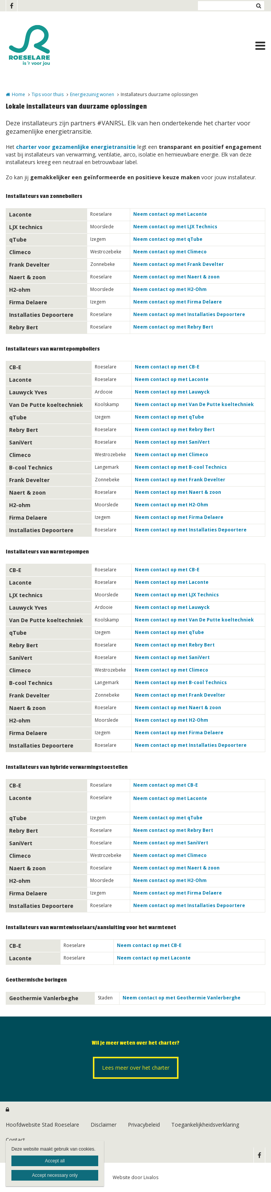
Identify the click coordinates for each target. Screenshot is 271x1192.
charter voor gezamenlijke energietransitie (76, 146)
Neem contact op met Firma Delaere (177, 302)
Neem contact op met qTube (167, 239)
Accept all (55, 1161)
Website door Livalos (135, 1177)
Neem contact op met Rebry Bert (173, 327)
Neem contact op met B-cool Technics (181, 467)
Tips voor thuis (48, 94)
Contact (15, 1139)
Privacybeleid (144, 1124)
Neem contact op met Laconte (170, 214)
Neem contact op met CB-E (167, 367)
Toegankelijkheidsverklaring (205, 1124)
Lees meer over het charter (135, 1067)
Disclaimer (103, 1124)
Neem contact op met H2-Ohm (170, 289)
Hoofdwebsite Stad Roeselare (42, 1124)
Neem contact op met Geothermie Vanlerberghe (182, 997)
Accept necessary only (55, 1175)
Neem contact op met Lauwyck (172, 392)
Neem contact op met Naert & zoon (176, 276)
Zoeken (258, 5)
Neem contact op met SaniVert (172, 442)
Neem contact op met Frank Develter (178, 264)
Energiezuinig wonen (92, 94)
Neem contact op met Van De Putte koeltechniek (194, 404)
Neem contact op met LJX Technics (175, 226)
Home (18, 94)
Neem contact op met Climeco (170, 251)
